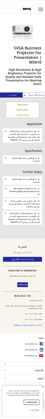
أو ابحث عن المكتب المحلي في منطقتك (28, 325)
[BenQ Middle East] (22, 344)
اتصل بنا (12, 95)
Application (22, 105)
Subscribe (22, 284)
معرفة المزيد (33, 410)
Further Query (22, 115)
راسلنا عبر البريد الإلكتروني (22, 259)
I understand (31, 402)
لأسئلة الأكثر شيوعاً (34, 95)
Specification (22, 110)
